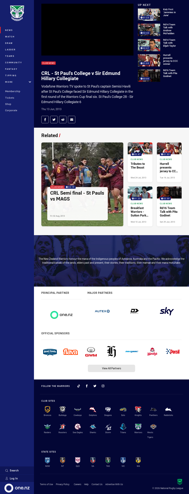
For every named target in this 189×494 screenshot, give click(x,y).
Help (86, 484)
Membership (12, 91)
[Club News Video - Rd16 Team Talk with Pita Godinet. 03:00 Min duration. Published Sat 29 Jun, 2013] (169, 206)
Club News (48, 63)
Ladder (10, 49)
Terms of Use (46, 484)
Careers (77, 484)
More (18, 81)
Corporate (11, 110)
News (9, 30)
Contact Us (97, 484)
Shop (8, 104)
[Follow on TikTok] (78, 386)
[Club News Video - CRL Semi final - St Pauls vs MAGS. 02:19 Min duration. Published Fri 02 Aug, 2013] (82, 184)
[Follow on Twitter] (94, 386)
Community (13, 62)
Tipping (11, 75)
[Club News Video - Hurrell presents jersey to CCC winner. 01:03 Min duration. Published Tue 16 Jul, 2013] (169, 162)
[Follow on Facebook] (86, 386)
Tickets (9, 97)
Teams (10, 56)
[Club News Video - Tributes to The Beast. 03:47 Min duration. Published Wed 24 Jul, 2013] (140, 162)
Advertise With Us (114, 484)
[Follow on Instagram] (103, 386)
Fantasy (11, 69)
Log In (11, 478)
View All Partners (111, 368)
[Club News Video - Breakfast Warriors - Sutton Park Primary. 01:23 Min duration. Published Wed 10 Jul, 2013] (140, 206)
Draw (9, 43)
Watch (10, 36)
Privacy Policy (62, 484)
